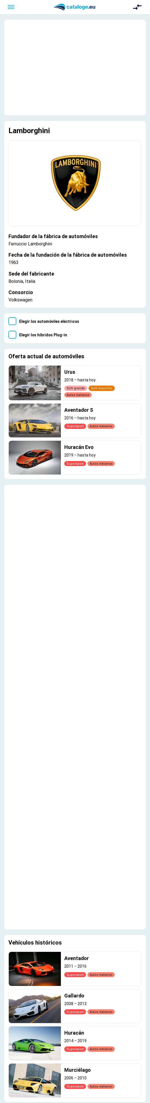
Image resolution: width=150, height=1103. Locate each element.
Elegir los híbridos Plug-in (43, 335)
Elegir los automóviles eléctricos (49, 321)
